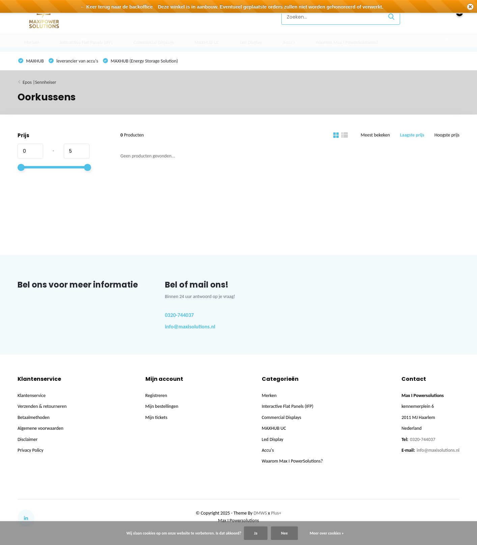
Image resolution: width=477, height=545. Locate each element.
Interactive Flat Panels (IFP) (86, 42)
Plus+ (276, 513)
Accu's (289, 42)
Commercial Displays (153, 42)
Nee (284, 533)
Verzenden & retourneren (42, 406)
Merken (31, 42)
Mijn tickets (156, 417)
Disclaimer (27, 439)
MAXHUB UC (206, 42)
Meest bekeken (375, 135)
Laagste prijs (412, 135)
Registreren (156, 395)
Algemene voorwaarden (40, 428)
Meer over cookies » (327, 533)
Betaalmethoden (34, 417)
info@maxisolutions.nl (190, 326)
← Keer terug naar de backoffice (116, 6)
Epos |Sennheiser (39, 82)
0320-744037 (179, 315)
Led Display (251, 42)
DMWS (260, 513)
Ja (255, 533)
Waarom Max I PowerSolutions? (346, 42)
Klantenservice (253, 17)
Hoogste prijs (446, 135)
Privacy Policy (31, 450)
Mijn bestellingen (161, 406)
